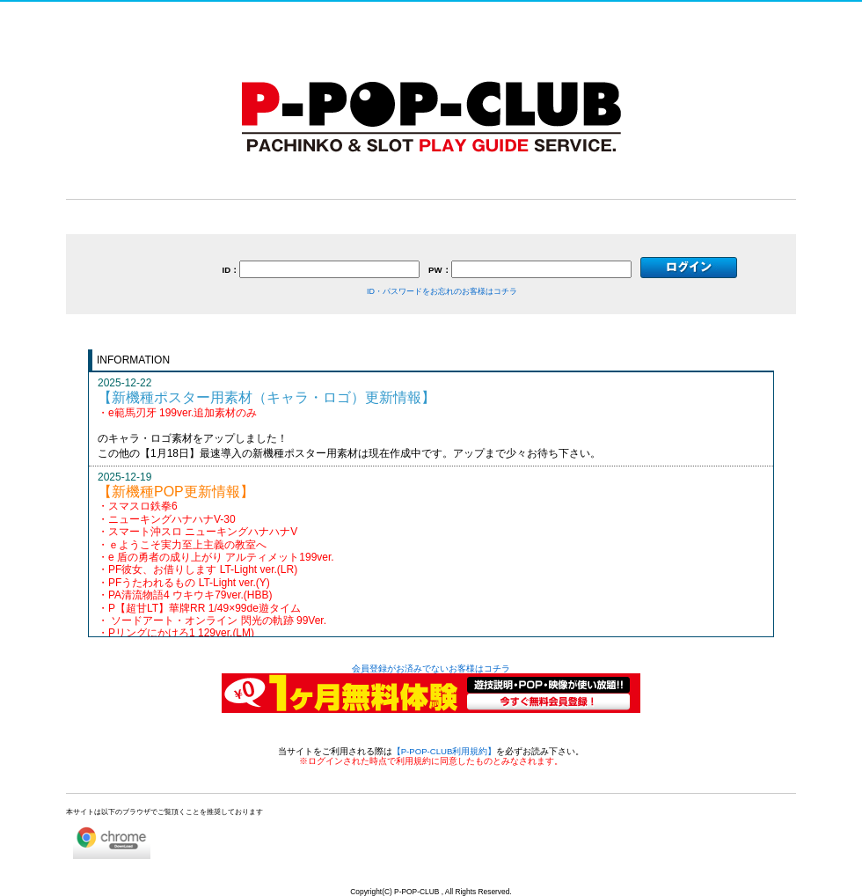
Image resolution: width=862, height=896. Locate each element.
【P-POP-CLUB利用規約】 (444, 751)
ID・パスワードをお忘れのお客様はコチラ (442, 291)
